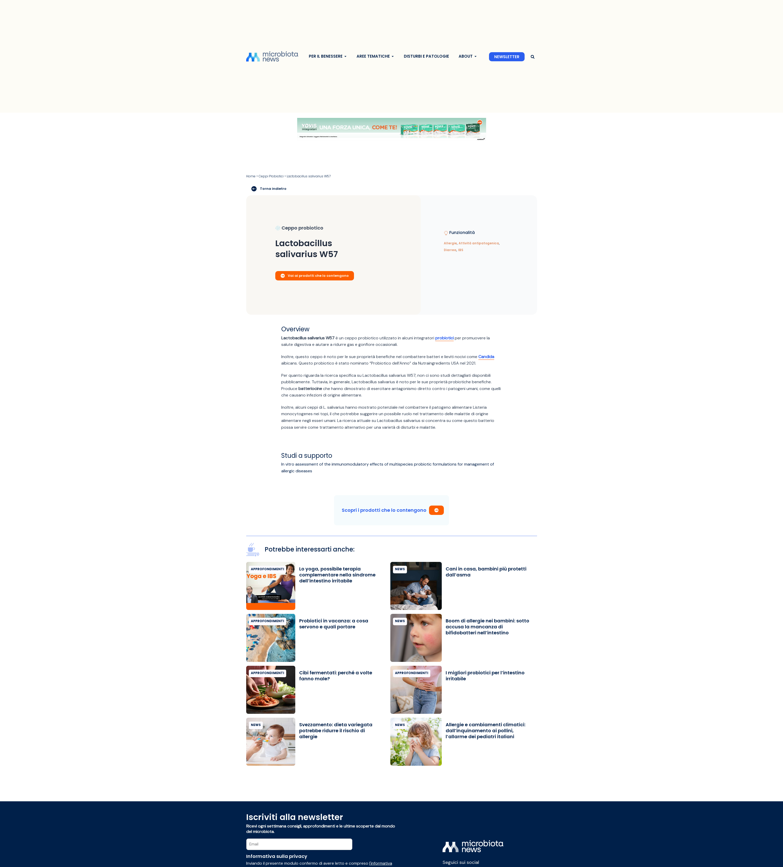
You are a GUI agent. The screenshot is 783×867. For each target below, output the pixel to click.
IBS (460, 250)
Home (251, 176)
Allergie (450, 243)
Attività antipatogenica (479, 243)
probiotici (444, 338)
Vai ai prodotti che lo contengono (314, 275)
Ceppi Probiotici (271, 176)
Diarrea (450, 250)
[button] (532, 56)
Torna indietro (268, 188)
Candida (486, 356)
